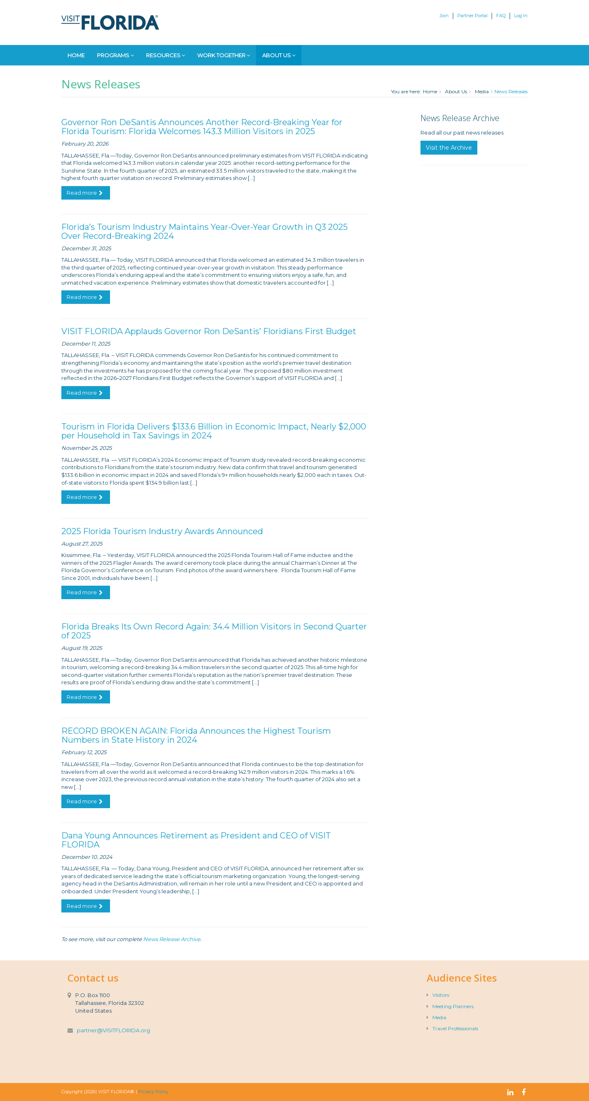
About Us (278, 55)
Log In (521, 15)
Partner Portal (472, 15)
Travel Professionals (452, 1028)
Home (76, 55)
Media (482, 91)
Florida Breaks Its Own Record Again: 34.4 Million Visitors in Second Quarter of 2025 (214, 631)
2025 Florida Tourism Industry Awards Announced (162, 531)
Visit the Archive (449, 147)
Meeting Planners (450, 1006)
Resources (165, 55)
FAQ (501, 15)
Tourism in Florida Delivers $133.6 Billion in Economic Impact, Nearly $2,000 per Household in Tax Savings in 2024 (213, 431)
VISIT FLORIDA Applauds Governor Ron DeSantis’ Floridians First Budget (208, 331)
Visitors (438, 995)
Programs (115, 55)
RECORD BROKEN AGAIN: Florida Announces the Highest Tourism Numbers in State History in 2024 (196, 735)
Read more (85, 192)
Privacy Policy (153, 1091)
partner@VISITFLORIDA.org (113, 1030)
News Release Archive (171, 939)
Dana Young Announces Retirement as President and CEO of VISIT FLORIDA (196, 840)
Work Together (223, 55)
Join (444, 15)
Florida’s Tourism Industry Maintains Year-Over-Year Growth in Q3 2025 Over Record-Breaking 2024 (204, 231)
